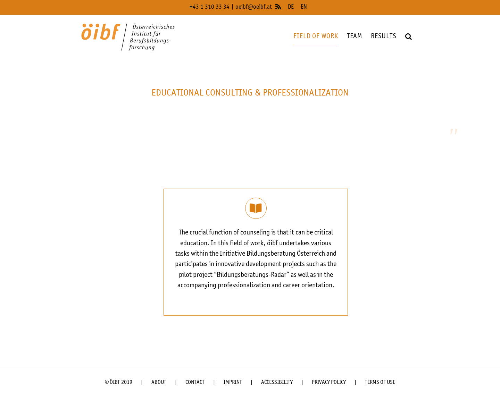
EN (304, 7)
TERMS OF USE (380, 382)
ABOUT (158, 382)
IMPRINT (233, 382)
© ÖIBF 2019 (118, 382)
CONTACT (195, 382)
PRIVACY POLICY (329, 382)
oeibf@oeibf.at (253, 7)
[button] (408, 36)
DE (291, 7)
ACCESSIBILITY (277, 382)
